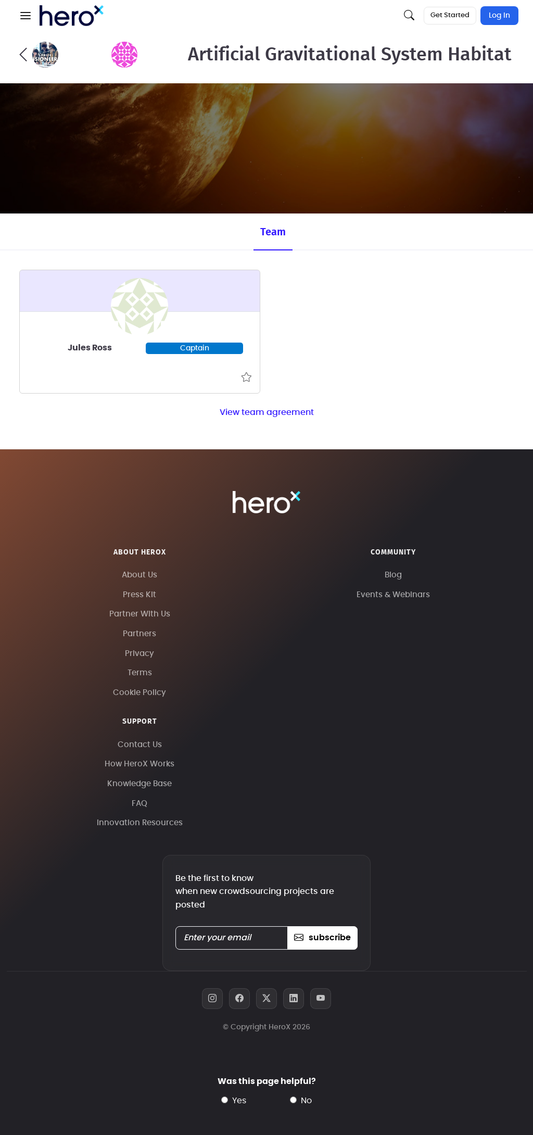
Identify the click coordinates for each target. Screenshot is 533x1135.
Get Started (449, 15)
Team (273, 232)
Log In (499, 15)
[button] (25, 15)
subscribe (322, 937)
